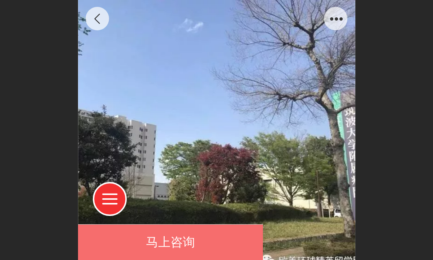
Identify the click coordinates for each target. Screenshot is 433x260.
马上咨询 (170, 242)
